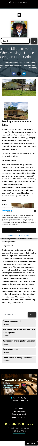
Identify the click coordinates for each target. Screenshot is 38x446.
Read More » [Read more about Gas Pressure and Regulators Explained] (7, 344)
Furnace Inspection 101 (12, 321)
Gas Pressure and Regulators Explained (19, 341)
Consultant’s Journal (17, 62)
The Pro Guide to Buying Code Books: (18, 357)
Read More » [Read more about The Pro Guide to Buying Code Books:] (7, 361)
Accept (19, 230)
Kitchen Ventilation (10, 349)
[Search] (34, 41)
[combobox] (15, 41)
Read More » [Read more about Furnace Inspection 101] (7, 324)
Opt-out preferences (13, 235)
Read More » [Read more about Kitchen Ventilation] (7, 352)
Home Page (4, 62)
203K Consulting (16, 65)
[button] (35, 211)
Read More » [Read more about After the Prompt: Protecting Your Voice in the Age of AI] (7, 336)
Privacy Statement (24, 235)
